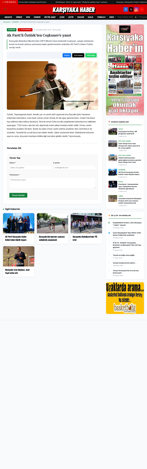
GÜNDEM (19, 17)
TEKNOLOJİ (101, 17)
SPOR (28, 17)
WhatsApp (91, 55)
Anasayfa (8, 17)
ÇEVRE (62, 17)
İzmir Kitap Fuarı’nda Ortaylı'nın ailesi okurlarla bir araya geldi (129, 146)
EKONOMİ (37, 17)
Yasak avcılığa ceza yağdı (123, 255)
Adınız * (12, 163)
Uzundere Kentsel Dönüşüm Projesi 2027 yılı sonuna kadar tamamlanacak (129, 201)
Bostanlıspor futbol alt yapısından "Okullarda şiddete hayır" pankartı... (59, 2)
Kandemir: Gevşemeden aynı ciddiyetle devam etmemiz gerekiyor (128, 186)
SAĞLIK (90, 17)
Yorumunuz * (14, 175)
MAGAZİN (80, 17)
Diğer (112, 17)
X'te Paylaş (78, 55)
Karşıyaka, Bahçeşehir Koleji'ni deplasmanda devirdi (114, 2)
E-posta (56, 163)
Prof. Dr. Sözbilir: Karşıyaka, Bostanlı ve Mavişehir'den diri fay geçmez (127, 245)
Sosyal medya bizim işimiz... (124, 263)
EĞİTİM (70, 17)
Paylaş (67, 55)
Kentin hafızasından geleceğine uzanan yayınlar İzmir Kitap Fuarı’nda (129, 160)
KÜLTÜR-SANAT (50, 17)
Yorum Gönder (18, 195)
